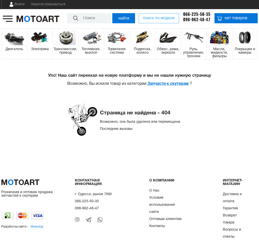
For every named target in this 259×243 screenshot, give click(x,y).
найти (123, 18)
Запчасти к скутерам (168, 84)
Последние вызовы (116, 129)
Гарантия (230, 208)
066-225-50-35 (196, 14)
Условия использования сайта (162, 205)
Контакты (157, 226)
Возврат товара (230, 219)
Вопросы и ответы (232, 233)
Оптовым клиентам (165, 219)
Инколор (37, 226)
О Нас (154, 190)
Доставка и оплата (232, 198)
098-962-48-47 (196, 19)
